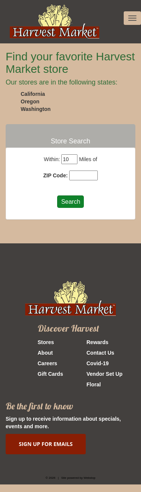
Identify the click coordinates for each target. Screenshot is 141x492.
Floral (93, 384)
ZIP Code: (55, 175)
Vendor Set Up (104, 374)
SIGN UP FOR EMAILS (46, 443)
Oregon (30, 101)
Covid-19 (97, 363)
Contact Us (100, 353)
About (45, 353)
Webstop (89, 478)
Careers (47, 363)
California (33, 94)
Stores (46, 342)
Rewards (97, 342)
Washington (36, 109)
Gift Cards (50, 374)
